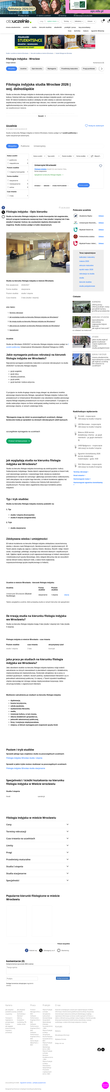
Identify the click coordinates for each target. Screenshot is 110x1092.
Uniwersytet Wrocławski (45, 165)
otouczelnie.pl (9, 1082)
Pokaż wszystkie (63, 943)
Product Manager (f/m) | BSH (35, 1011)
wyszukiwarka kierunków (98, 321)
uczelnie (26, 27)
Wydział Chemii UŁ (83, 229)
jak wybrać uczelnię (100, 362)
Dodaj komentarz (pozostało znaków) (19, 963)
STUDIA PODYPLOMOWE (59, 186)
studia (34, 27)
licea (69, 31)
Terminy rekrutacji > (80, 472)
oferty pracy (97, 305)
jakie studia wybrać (100, 340)
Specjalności (13, 330)
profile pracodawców (100, 311)
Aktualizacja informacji (62, 1034)
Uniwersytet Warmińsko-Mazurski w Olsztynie (88, 223)
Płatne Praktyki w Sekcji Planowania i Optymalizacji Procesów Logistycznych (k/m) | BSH (47, 1067)
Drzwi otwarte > (79, 476)
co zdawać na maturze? (82, 330)
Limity (9, 844)
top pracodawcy (84, 27)
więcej (66, 595)
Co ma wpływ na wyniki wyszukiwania (16, 129)
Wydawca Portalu (60, 1038)
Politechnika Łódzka (83, 236)
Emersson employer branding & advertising (27, 1088)
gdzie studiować (98, 342)
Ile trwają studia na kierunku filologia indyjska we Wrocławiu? (32, 322)
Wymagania (55, 69)
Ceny (8, 823)
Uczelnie (25, 69)
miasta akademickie (13, 27)
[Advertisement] (88, 391)
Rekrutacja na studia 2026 (83, 16)
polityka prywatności (39, 1082)
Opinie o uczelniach (44, 16)
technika (77, 31)
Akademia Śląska (82, 216)
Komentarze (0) (98, 63)
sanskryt (41, 796)
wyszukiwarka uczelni (101, 359)
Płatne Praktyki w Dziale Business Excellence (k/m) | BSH (48, 1054)
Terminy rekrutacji (16, 313)
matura (85, 31)
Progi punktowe (95, 69)
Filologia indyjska (40, 169)
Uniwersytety (43, 146)
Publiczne (27, 146)
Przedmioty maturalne (74, 69)
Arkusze (90, 21)
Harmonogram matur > (82, 479)
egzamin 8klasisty (97, 31)
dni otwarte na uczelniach (98, 365)
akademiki (58, 27)
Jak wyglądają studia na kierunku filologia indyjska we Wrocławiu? (33, 317)
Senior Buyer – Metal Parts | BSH (34, 1042)
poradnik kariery (99, 309)
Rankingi (62, 16)
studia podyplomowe (100, 348)
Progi (9, 851)
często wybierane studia (99, 345)
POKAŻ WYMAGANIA (17, 441)
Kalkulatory (78, 21)
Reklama (58, 1030)
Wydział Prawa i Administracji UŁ (88, 243)
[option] (19, 920)
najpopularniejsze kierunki (99, 325)
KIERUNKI (46, 186)
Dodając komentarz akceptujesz (19, 984)
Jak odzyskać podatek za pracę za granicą (10, 1011)
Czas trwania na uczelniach (20, 837)
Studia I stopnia (14, 865)
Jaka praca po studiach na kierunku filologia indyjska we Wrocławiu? (34, 326)
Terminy (66, 21)
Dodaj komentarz (63, 977)
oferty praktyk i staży (100, 307)
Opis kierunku (39, 69)
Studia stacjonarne (16, 872)
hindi (8, 796)
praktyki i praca (70, 27)
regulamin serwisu (26, 1082)
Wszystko (12, 69)
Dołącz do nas (23, 16)
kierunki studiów (45, 27)
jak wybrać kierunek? (100, 328)
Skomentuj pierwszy (105, 1085)
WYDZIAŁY (37, 186)
